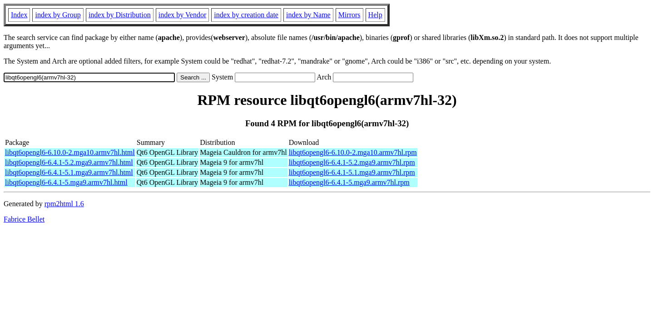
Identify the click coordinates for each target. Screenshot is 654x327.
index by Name (308, 15)
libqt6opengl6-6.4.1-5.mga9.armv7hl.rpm (349, 182)
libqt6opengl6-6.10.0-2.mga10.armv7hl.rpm (353, 152)
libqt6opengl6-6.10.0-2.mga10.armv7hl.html (70, 152)
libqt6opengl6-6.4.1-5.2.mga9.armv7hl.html (69, 162)
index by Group (57, 15)
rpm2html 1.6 (64, 204)
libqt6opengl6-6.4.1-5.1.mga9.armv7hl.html (69, 172)
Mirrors (349, 15)
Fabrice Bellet (24, 219)
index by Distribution (120, 15)
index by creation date (246, 15)
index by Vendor (182, 15)
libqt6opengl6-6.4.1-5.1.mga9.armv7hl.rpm (352, 172)
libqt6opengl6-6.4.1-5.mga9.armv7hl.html (66, 182)
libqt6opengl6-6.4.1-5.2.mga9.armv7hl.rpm (352, 162)
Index (19, 15)
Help (375, 15)
